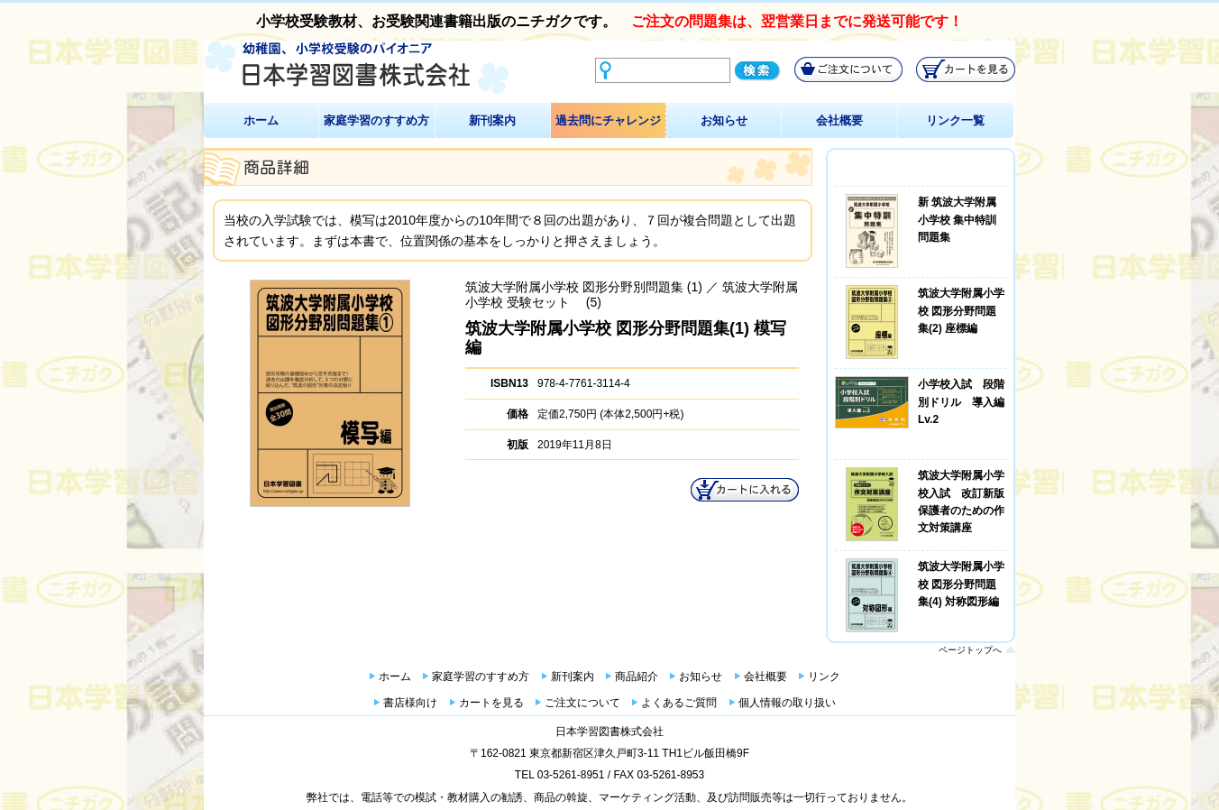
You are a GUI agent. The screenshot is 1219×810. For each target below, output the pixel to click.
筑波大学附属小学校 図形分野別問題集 (574, 287)
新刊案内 (492, 120)
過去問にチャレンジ (608, 120)
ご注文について (582, 702)
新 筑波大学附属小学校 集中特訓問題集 (957, 219)
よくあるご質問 (679, 702)
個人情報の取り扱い (787, 702)
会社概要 (839, 120)
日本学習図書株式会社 (609, 731)
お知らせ (724, 120)
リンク (824, 676)
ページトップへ (970, 650)
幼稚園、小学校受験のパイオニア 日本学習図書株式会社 (356, 68)
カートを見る (491, 702)
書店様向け (410, 702)
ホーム (261, 120)
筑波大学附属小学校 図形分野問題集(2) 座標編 (961, 310)
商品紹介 (636, 676)
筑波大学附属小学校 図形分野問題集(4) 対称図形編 (961, 583)
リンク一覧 (955, 120)
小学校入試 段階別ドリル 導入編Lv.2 (961, 401)
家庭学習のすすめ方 (376, 120)
